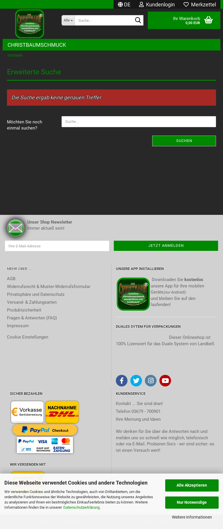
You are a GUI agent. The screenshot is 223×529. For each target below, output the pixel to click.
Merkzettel (200, 4)
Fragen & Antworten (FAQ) (32, 318)
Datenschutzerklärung (81, 507)
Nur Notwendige (192, 502)
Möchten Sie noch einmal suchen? (24, 125)
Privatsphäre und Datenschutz (35, 294)
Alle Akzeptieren (192, 485)
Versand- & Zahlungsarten (32, 302)
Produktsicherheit (24, 310)
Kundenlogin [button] (157, 4)
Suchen (184, 140)
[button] (124, 4)
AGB (11, 278)
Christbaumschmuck (37, 45)
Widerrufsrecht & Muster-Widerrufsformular (48, 286)
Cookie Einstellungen (27, 337)
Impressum (18, 325)
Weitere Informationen (192, 517)
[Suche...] (68, 20)
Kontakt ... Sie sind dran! (139, 403)
